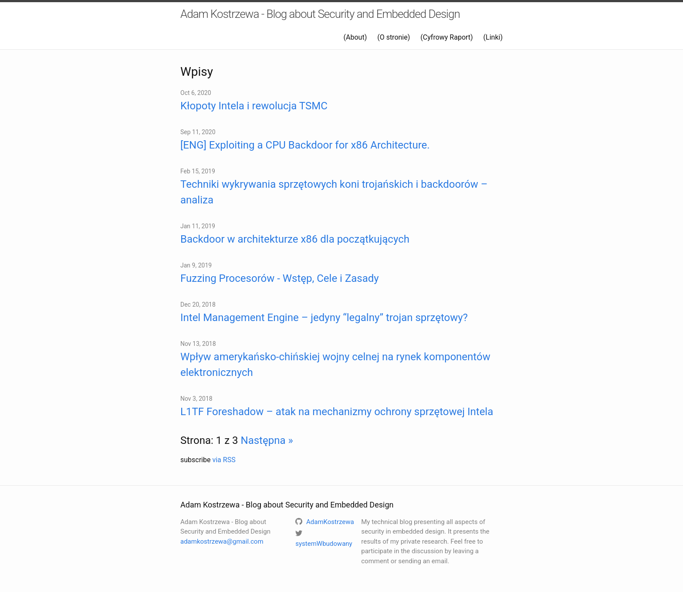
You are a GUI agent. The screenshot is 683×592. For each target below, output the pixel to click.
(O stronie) (393, 37)
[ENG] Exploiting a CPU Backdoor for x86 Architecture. (305, 145)
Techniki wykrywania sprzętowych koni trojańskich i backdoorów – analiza (333, 192)
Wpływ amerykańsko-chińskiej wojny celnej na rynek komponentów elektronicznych (335, 365)
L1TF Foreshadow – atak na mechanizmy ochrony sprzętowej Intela (336, 412)
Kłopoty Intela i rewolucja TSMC (254, 106)
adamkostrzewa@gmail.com (222, 541)
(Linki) (493, 37)
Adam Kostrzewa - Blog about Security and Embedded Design (320, 13)
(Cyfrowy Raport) (446, 37)
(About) (355, 37)
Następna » (267, 440)
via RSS (223, 460)
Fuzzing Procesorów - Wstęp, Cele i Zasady (279, 278)
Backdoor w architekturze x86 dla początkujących (294, 239)
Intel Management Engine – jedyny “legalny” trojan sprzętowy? (324, 317)
